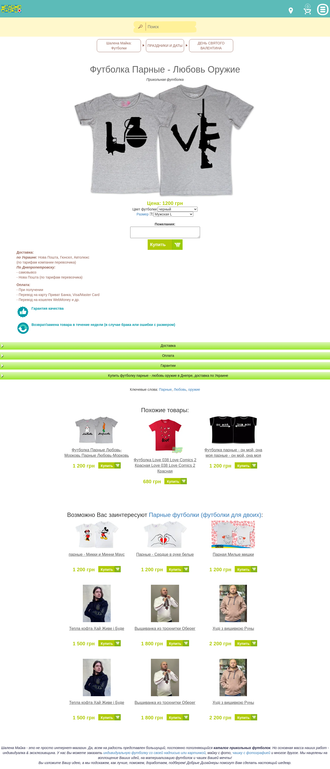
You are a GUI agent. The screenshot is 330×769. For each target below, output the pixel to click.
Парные (165, 389)
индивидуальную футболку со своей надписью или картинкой (154, 753)
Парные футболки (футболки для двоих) (205, 514)
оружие (194, 389)
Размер (145, 214)
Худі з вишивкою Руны (233, 628)
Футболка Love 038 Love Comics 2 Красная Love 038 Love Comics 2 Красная (165, 466)
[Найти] (140, 27)
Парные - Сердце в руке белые (165, 554)
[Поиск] (172, 27)
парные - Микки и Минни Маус (96, 554)
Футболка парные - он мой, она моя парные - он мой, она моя (233, 453)
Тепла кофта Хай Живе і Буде (96, 628)
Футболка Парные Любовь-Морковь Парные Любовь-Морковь (96, 453)
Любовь (180, 389)
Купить (158, 244)
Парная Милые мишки (233, 554)
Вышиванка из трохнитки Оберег (165, 628)
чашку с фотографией (251, 753)
